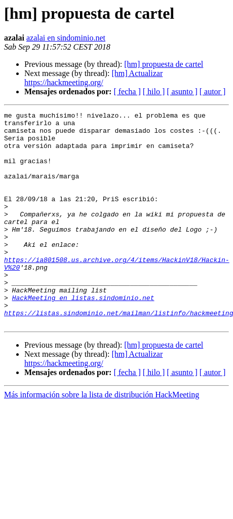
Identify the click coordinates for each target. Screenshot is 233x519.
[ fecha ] (126, 91)
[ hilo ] (154, 91)
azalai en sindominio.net (65, 37)
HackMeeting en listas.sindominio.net (83, 335)
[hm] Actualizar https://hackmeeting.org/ (93, 78)
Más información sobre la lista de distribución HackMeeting (101, 437)
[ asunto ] (182, 91)
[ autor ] (213, 91)
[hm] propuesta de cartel (163, 64)
